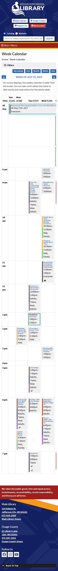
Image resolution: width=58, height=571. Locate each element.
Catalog (10, 33)
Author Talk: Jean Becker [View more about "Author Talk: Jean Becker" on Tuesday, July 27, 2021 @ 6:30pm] (35, 400)
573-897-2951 (9, 538)
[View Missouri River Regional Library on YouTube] (16, 554)
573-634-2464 (9, 515)
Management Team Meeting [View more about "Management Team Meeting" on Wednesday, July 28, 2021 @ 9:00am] (48, 183)
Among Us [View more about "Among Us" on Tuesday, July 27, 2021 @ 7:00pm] (34, 453)
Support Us (21, 25)
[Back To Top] (29, 566)
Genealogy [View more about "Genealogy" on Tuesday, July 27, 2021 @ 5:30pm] (34, 367)
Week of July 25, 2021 (29, 77)
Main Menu (9, 45)
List (28, 71)
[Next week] (54, 77)
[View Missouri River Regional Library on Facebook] (4, 554)
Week (45, 71)
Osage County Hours (12, 541)
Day (53, 71)
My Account (38, 25)
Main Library (21, 20)
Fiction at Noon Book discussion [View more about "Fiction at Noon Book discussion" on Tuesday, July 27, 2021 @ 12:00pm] (34, 287)
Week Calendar (17, 59)
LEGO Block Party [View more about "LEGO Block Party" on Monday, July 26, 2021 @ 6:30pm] (20, 433)
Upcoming (18, 71)
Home (5, 59)
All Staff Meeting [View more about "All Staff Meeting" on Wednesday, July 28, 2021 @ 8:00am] (46, 170)
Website (22, 33)
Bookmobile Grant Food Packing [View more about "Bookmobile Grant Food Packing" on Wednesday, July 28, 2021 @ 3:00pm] (48, 349)
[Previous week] (4, 77)
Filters (10, 65)
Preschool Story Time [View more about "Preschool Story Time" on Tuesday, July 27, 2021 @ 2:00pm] (34, 329)
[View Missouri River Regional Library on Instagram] (10, 554)
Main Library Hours (11, 519)
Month (36, 71)
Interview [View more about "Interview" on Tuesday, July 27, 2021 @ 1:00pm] (32, 316)
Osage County (39, 20)
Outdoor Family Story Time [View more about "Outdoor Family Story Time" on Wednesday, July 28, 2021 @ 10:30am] (48, 242)
